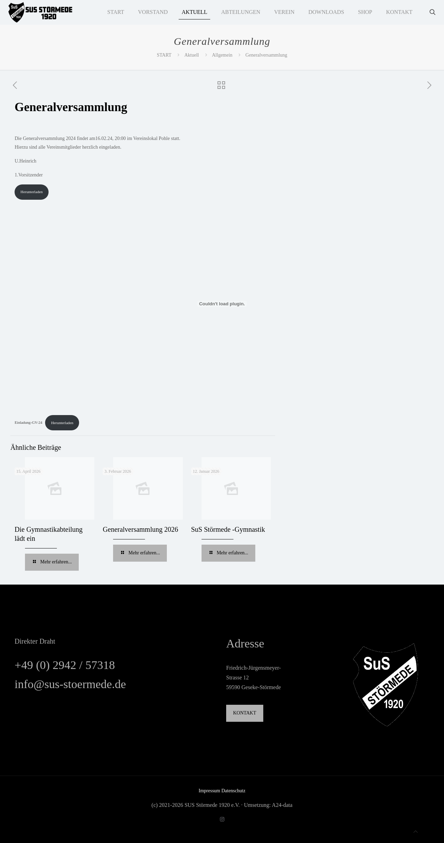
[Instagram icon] (222, 819)
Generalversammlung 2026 (140, 529)
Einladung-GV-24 (28, 423)
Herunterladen (31, 192)
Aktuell (192, 55)
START (164, 55)
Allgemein (222, 55)
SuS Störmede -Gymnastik (228, 529)
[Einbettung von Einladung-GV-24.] (222, 304)
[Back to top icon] (415, 831)
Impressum (210, 790)
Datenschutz (233, 790)
